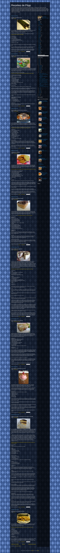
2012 (39, 63)
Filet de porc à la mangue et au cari (17, 511)
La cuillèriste (40, 177)
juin (39, 72)
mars (40, 90)
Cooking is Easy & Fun (42, 158)
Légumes (15, 18)
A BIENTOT (40, 156)
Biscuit (14, 153)
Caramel (17, 199)
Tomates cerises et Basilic (42, 144)
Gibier (14, 321)
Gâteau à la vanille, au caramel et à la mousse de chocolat (22, 416)
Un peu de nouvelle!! (41, 164)
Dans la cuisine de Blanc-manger (43, 139)
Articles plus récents (15, 544)
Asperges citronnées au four (16, 17)
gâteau (17, 417)
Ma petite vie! (40, 163)
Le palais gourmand (41, 106)
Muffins (39, 36)
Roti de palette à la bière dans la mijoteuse (19, 110)
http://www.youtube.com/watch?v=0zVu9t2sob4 (17, 34)
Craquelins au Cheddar (15, 152)
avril (40, 89)
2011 (39, 64)
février (40, 91)
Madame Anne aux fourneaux (43, 117)
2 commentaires (23, 316)
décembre (40, 65)
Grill (39, 33)
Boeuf (14, 111)
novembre (40, 66)
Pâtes (39, 39)
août (40, 70)
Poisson (15, 56)
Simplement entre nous (42, 122)
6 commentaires (23, 364)
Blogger (38, 550)
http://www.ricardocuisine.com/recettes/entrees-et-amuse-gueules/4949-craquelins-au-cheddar (23, 169)
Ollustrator (32, 550)
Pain (39, 38)
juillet (40, 71)
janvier (40, 92)
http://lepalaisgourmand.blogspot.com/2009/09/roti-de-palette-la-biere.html (20, 127)
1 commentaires (23, 51)
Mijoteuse (17, 111)
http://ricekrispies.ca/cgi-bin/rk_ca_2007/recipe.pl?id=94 (25, 215)
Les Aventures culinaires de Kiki (43, 133)
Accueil (23, 544)
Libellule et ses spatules (42, 166)
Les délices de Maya (41, 128)
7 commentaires (23, 244)
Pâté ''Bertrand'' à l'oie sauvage (17, 320)
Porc (39, 43)
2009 (39, 95)
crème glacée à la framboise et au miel (18, 368)
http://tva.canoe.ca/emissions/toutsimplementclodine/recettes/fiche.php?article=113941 (22, 73)
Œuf (39, 37)
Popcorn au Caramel (44, 123)
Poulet (39, 44)
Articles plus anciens (32, 544)
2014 (39, 61)
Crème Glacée (15, 369)
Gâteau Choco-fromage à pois (16, 248)
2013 (39, 62)
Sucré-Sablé (40, 155)
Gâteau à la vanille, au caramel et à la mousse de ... (43, 85)
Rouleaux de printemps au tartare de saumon (19, 55)
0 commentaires (23, 194)
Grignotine (17, 153)
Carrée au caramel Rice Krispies (17, 198)
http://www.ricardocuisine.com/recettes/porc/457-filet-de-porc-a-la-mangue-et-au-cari (22, 527)
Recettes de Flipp (21, 5)
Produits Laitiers (39, 46)
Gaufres (39, 30)
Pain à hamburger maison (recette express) (44, 141)
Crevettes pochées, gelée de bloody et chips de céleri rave (45, 119)
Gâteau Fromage (39, 29)
